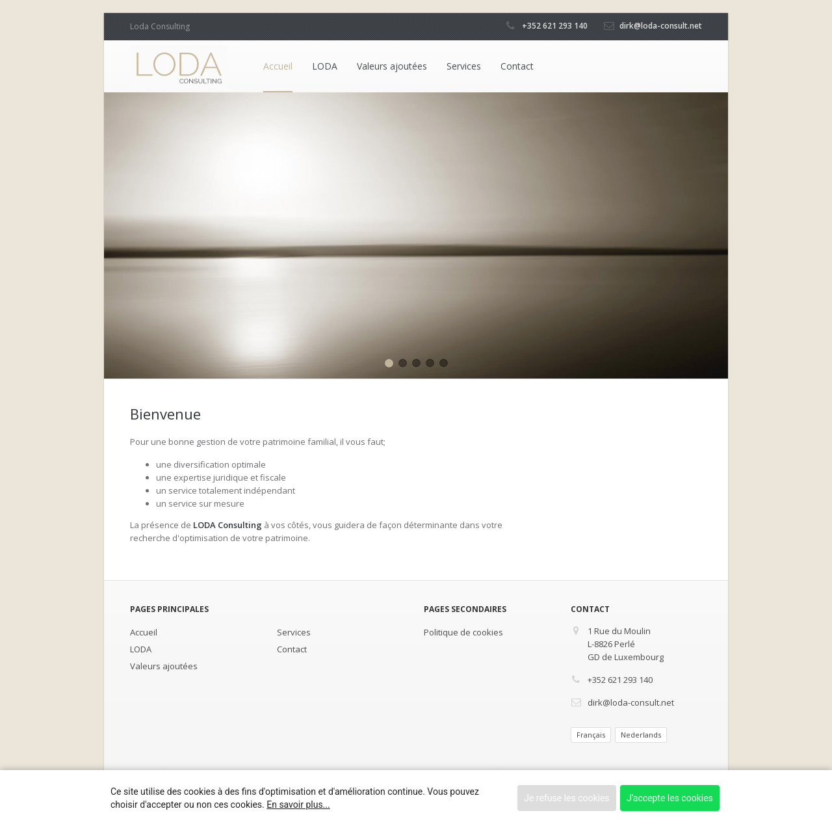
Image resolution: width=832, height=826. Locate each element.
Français (591, 734)
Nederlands (641, 734)
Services (464, 66)
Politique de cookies (463, 632)
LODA (324, 66)
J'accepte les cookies (670, 798)
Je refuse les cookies (566, 798)
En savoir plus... (298, 804)
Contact (517, 66)
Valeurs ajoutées (392, 66)
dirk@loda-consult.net (660, 25)
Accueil (277, 66)
